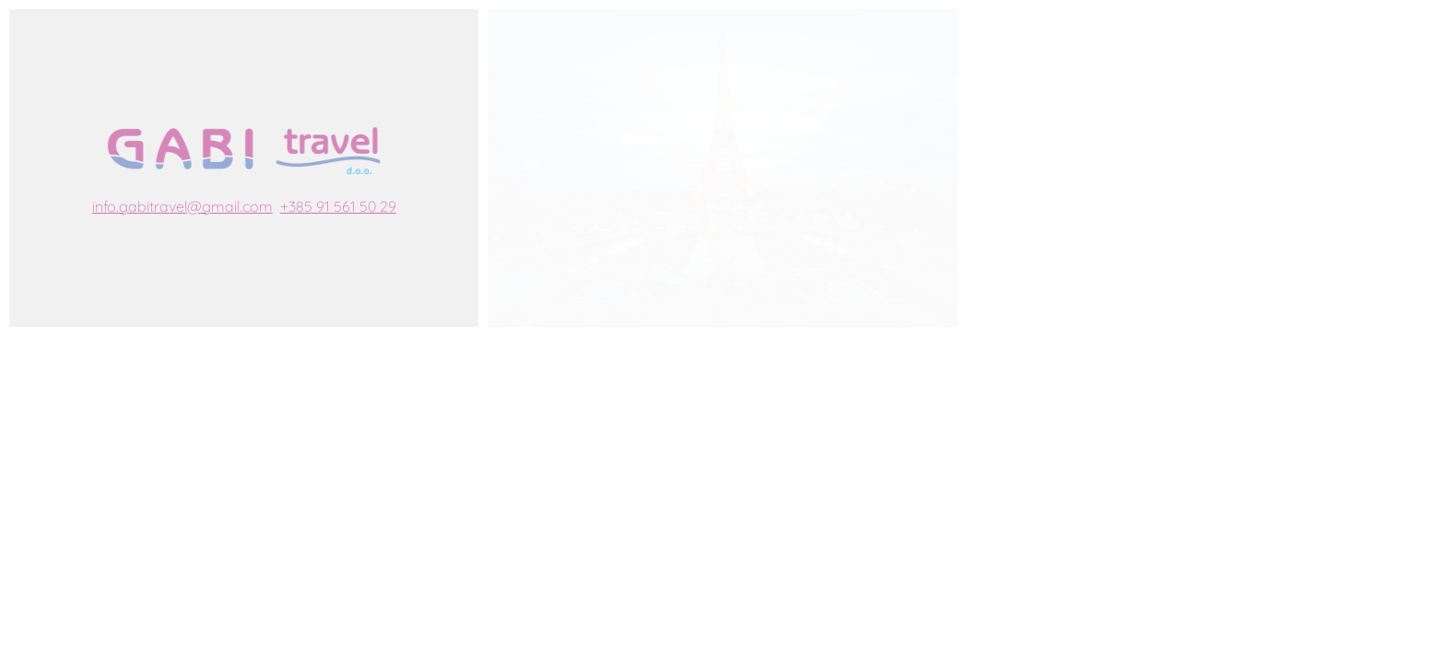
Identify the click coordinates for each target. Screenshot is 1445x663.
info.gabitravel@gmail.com (182, 206)
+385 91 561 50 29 (338, 206)
